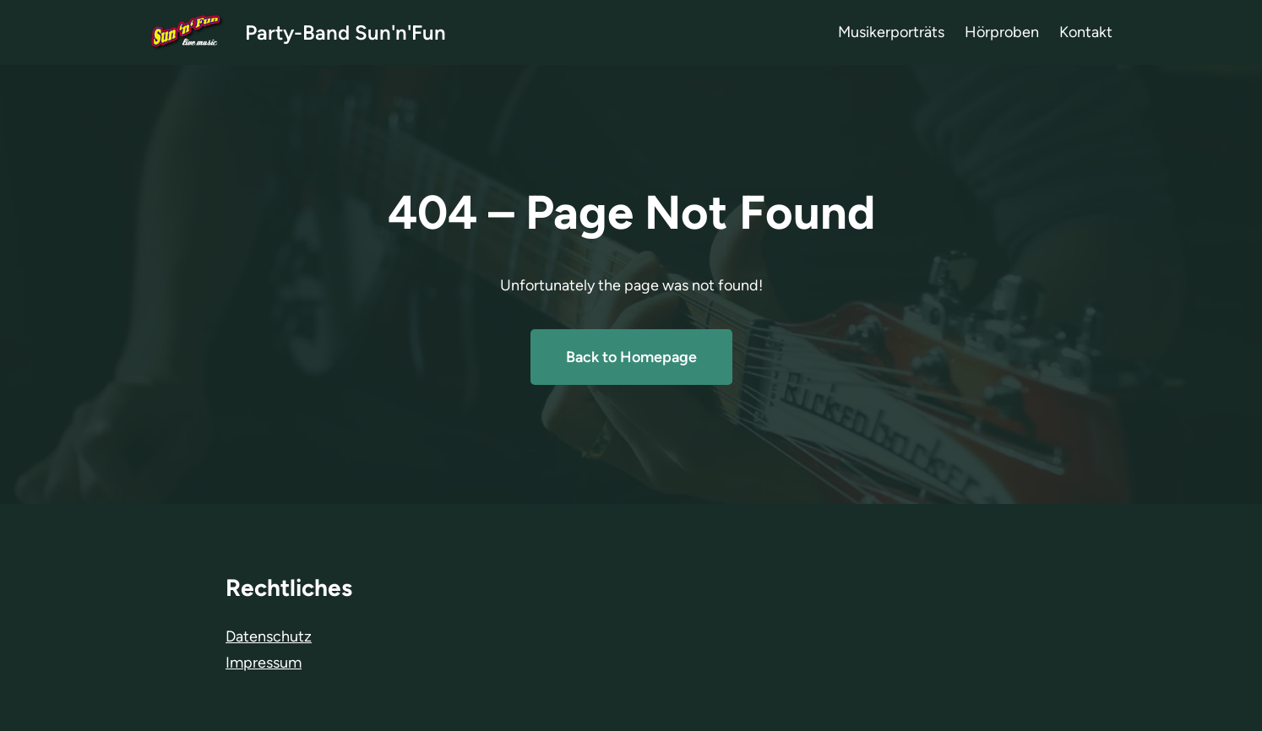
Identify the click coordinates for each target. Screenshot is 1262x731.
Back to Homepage (631, 357)
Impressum (264, 662)
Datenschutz (269, 636)
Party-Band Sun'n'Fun (345, 32)
